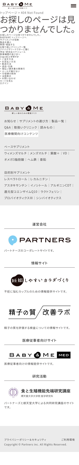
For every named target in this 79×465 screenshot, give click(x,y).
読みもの (46, 127)
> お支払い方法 (8, 61)
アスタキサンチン (15, 185)
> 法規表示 (5, 76)
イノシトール (39, 185)
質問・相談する (7, 44)
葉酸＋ (55, 153)
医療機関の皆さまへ (10, 54)
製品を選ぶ (5, 42)
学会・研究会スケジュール (13, 51)
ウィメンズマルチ (15, 153)
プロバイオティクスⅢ (18, 198)
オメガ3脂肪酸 (14, 159)
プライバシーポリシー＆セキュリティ (25, 439)
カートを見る (6, 80)
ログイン (4, 83)
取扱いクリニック (25, 127)
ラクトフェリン (50, 191)
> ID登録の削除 (8, 73)
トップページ (8, 13)
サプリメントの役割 (9, 39)
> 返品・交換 (6, 66)
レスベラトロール (15, 179)
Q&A (7, 127)
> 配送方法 (5, 63)
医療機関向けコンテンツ (21, 133)
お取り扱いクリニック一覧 (13, 47)
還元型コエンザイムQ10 (20, 191)
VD (65, 153)
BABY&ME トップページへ (13, 37)
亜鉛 (43, 159)
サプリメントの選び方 (33, 121)
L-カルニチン (39, 179)
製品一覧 (58, 121)
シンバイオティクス (48, 198)
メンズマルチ (38, 153)
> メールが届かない (10, 71)
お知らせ (10, 121)
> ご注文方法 (6, 58)
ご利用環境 (68, 439)
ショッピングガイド (9, 56)
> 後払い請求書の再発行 (12, 68)
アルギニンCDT (61, 185)
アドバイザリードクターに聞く (14, 49)
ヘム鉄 (32, 159)
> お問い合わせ (8, 78)
